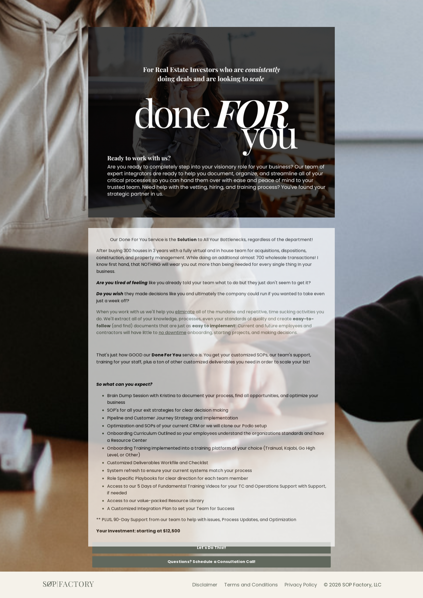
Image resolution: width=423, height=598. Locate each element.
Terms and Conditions (251, 584)
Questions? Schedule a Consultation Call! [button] (212, 561)
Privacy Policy (301, 584)
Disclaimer (204, 584)
